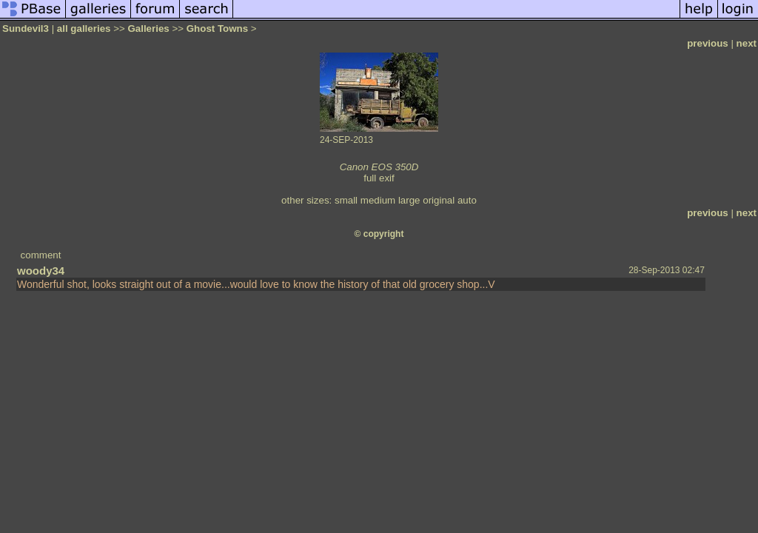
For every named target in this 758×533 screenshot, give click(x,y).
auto (467, 200)
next (747, 43)
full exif (378, 178)
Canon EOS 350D (379, 166)
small (346, 200)
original (439, 200)
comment (41, 255)
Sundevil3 (25, 28)
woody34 (40, 270)
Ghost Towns (217, 28)
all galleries (84, 28)
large (409, 200)
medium (377, 200)
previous (707, 43)
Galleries (148, 28)
